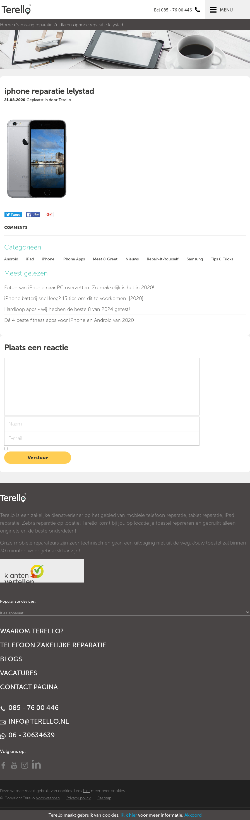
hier (86, 790)
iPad (30, 259)
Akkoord (193, 815)
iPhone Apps (73, 259)
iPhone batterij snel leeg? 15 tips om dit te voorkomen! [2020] (73, 298)
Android (11, 259)
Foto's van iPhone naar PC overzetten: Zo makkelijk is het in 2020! (79, 287)
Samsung (195, 259)
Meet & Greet (105, 259)
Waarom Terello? (32, 631)
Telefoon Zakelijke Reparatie (53, 645)
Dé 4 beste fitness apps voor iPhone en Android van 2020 (69, 320)
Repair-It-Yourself (163, 259)
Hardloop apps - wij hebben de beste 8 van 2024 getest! (67, 309)
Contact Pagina (29, 687)
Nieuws (132, 259)
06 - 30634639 (27, 735)
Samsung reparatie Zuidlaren (44, 24)
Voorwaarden (48, 798)
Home (6, 24)
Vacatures (18, 673)
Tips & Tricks (222, 259)
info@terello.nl (34, 721)
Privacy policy (78, 798)
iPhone (48, 259)
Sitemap (104, 798)
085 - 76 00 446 (29, 707)
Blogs (11, 659)
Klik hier (129, 815)
